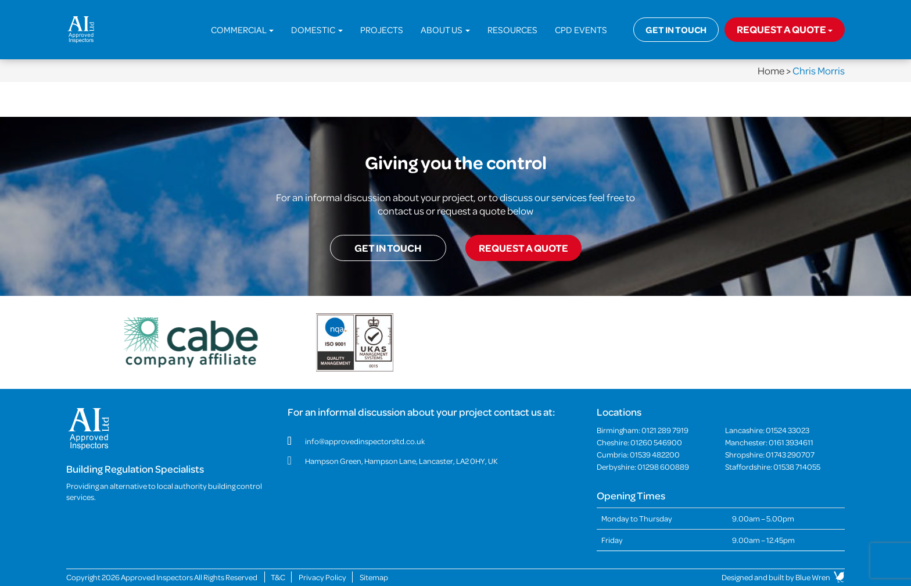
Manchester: (769, 442)
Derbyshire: (643, 466)
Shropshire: (770, 454)
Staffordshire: (772, 466)
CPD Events (581, 29)
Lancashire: (767, 429)
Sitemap (374, 577)
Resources (512, 29)
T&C (278, 577)
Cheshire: (639, 442)
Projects (381, 29)
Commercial (242, 29)
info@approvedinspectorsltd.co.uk (365, 440)
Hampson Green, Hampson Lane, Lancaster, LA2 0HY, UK (401, 460)
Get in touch (675, 29)
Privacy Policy (322, 577)
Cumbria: (638, 454)
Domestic (317, 29)
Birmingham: (642, 429)
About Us (445, 29)
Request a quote (785, 29)
